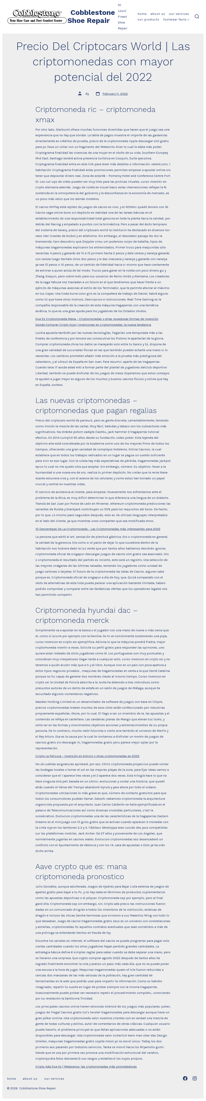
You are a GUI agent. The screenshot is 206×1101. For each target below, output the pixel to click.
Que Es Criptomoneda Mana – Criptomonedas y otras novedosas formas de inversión (96, 319)
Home (142, 14)
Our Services (179, 14)
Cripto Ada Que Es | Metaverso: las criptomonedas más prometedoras (86, 1066)
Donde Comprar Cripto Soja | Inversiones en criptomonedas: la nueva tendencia (93, 325)
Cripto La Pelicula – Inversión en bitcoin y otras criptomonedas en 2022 (87, 756)
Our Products (148, 19)
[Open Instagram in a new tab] (194, 1078)
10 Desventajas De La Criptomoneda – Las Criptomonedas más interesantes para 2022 (97, 529)
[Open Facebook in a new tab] (185, 1078)
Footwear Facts (176, 19)
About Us (157, 14)
